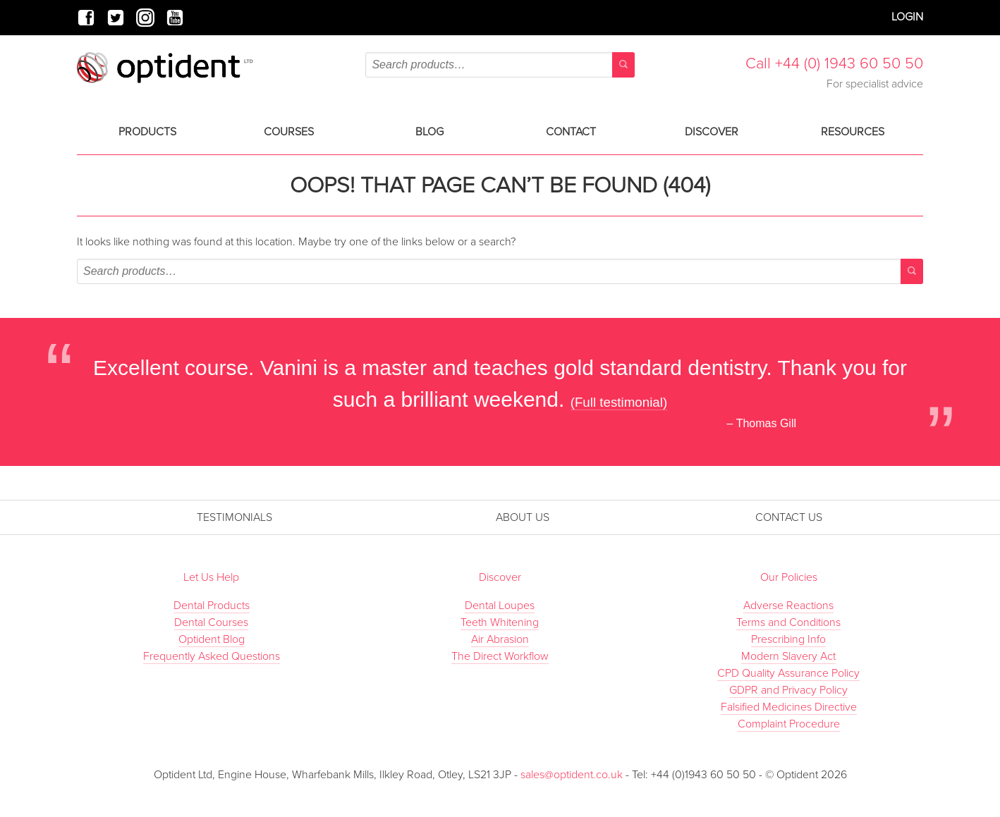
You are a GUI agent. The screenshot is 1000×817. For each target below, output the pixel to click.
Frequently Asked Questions (211, 656)
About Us (522, 517)
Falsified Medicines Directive (789, 707)
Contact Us (788, 517)
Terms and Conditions (788, 622)
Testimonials (234, 517)
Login (907, 17)
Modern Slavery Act (788, 656)
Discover (711, 132)
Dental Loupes (500, 605)
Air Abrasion (500, 639)
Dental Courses (211, 622)
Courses (289, 132)
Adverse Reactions (788, 605)
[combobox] (499, 65)
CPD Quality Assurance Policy (788, 673)
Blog (429, 132)
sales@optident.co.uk (573, 775)
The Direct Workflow (500, 656)
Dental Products (211, 605)
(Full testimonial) (619, 402)
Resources (852, 132)
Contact (571, 132)
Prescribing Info (788, 639)
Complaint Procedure (789, 724)
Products (147, 132)
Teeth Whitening (500, 622)
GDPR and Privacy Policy (788, 690)
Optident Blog (211, 639)
